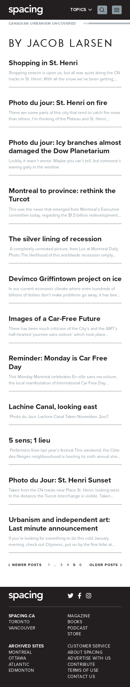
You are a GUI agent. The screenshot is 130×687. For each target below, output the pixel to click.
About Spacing (85, 652)
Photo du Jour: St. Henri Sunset (60, 480)
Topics (81, 10)
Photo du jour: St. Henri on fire (58, 102)
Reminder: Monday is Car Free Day (58, 362)
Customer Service (89, 646)
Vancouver (22, 628)
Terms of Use (83, 670)
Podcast (78, 628)
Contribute (81, 664)
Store (74, 634)
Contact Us (81, 676)
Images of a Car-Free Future (55, 318)
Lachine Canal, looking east (53, 406)
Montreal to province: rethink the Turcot (62, 195)
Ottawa (17, 658)
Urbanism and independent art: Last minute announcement (59, 523)
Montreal (20, 652)
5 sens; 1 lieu (29, 440)
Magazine (79, 616)
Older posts (103, 565)
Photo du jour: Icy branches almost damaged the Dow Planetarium (65, 146)
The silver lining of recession (55, 238)
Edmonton (21, 670)
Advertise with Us (89, 658)
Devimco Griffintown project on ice (65, 278)
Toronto (19, 622)
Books (75, 622)
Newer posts (27, 565)
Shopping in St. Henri (43, 62)
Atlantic (19, 664)
